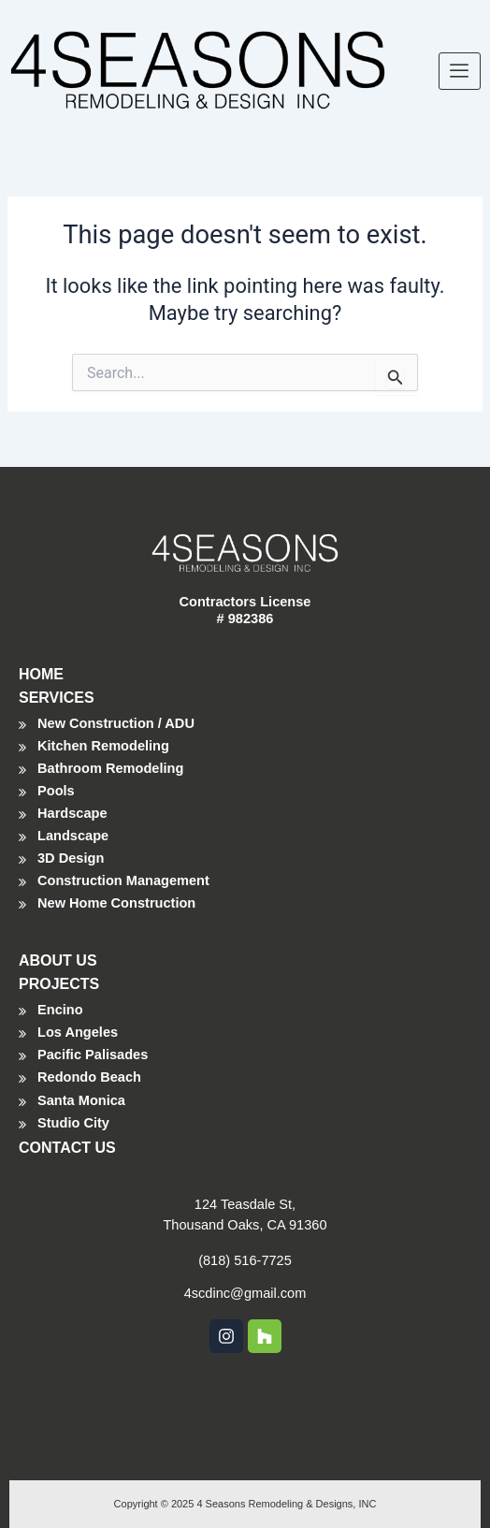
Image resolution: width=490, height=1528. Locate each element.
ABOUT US (58, 960)
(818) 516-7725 (245, 1260)
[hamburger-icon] (460, 71)
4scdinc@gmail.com (245, 1293)
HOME (41, 674)
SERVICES (56, 698)
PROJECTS (59, 984)
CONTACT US (67, 1148)
